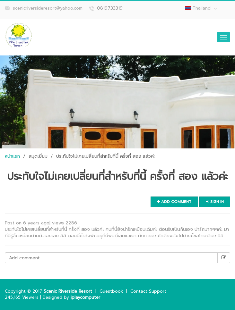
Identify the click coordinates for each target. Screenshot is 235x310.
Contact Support (148, 291)
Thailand (205, 8)
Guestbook (111, 291)
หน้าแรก (12, 156)
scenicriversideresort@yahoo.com (48, 8)
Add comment (174, 202)
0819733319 (110, 8)
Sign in (215, 202)
